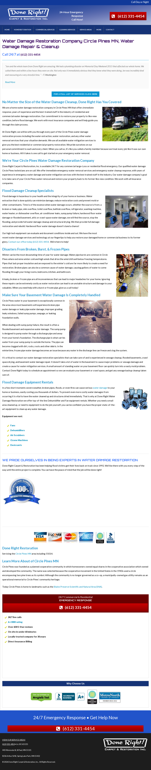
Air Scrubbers (17, 435)
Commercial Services (45, 30)
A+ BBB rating (15, 622)
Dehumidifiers (17, 430)
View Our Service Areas (13, 740)
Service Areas (86, 30)
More (98, 30)
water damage (100, 387)
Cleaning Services (67, 30)
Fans (12, 425)
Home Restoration (22, 30)
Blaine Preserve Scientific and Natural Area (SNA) (78, 586)
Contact (110, 30)
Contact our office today (20, 241)
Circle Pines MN (23, 553)
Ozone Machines (19, 440)
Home (7, 30)
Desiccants (16, 445)
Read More (10, 82)
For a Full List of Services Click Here (75, 94)
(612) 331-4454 (131, 16)
